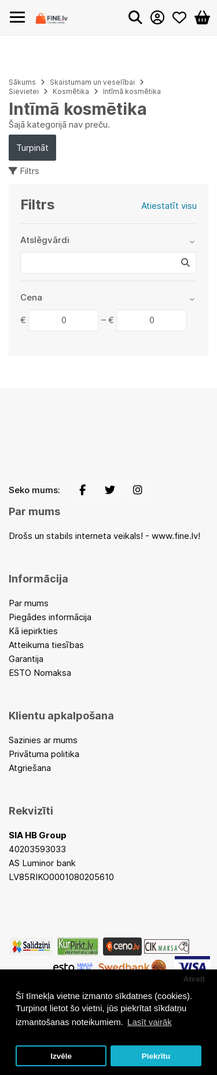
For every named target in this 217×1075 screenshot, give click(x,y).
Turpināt (32, 147)
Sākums (22, 82)
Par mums (29, 603)
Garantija (26, 658)
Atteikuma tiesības (46, 644)
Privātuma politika (44, 753)
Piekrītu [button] (156, 1056)
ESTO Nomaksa (40, 672)
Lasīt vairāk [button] (149, 1022)
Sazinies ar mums (43, 739)
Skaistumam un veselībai (92, 82)
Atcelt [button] (194, 979)
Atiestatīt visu (169, 205)
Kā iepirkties (33, 630)
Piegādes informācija (50, 616)
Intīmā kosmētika (132, 91)
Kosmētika (71, 91)
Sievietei (24, 91)
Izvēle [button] (61, 1056)
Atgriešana (30, 767)
